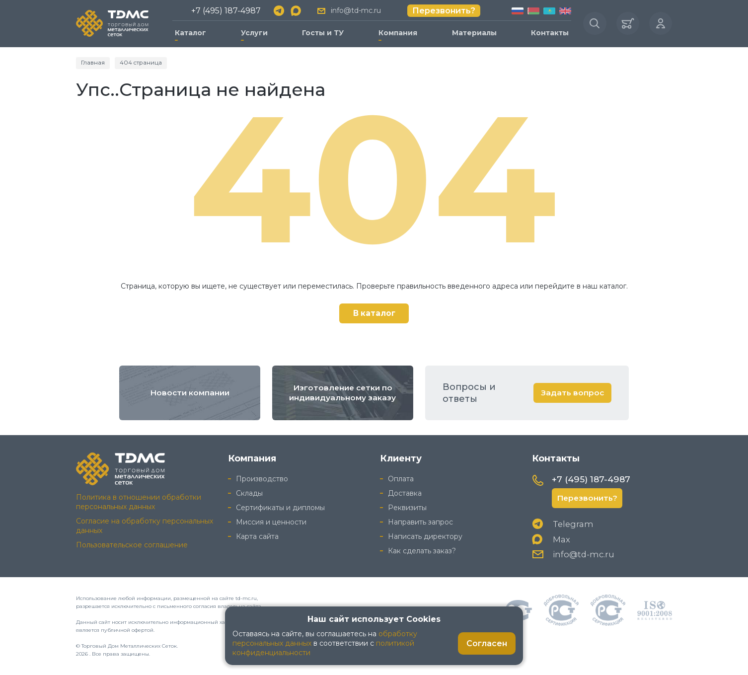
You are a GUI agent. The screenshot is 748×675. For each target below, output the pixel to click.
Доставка (405, 492)
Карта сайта (257, 534)
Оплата (401, 477)
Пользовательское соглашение (132, 543)
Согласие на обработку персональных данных (144, 525)
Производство (262, 477)
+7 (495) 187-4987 (225, 9)
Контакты (547, 31)
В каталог (374, 311)
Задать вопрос (571, 391)
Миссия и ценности (271, 521)
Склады (249, 492)
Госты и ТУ (322, 31)
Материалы (471, 31)
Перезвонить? (442, 9)
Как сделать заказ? (422, 549)
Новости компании (190, 391)
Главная (93, 61)
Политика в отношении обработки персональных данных (138, 501)
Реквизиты (407, 506)
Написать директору (425, 534)
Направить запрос (420, 521)
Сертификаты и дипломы (280, 506)
